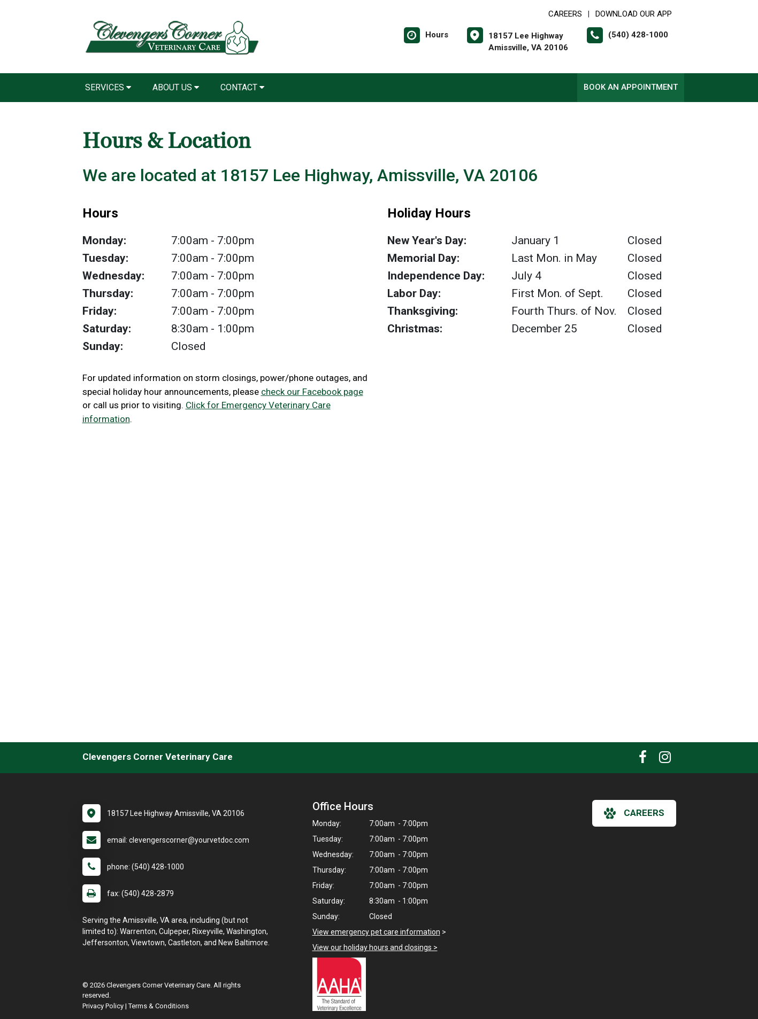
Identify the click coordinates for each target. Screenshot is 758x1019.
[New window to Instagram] (665, 759)
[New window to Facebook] (642, 759)
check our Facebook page (312, 391)
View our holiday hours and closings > (375, 947)
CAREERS (565, 14)
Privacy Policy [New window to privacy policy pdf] (103, 1006)
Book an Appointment (631, 87)
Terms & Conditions (158, 1006)
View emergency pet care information (376, 932)
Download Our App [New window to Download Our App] (633, 14)
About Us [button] (175, 87)
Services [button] (108, 87)
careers (634, 813)
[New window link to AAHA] (341, 984)
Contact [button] (242, 87)
